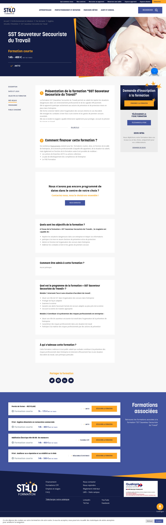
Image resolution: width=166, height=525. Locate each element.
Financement (51, 482)
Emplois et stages (53, 489)
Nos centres (81, 2)
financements (55, 146)
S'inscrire (157, 2)
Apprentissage (45, 10)
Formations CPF (52, 485)
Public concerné (14, 110)
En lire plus (75, 127)
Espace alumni (145, 2)
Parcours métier (90, 10)
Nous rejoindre (89, 485)
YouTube (105, 500)
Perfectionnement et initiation (67, 10)
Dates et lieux (13, 91)
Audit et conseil (107, 10)
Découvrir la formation (104, 408)
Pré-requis (12, 100)
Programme (12, 105)
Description (12, 87)
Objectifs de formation (17, 96)
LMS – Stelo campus (91, 492)
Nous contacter (75, 203)
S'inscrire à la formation (139, 103)
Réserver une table (114, 2)
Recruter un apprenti (96, 2)
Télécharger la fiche (139, 122)
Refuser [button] (150, 521)
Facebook (105, 503)
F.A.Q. (48, 492)
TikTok (86, 503)
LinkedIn (86, 500)
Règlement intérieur (91, 489)
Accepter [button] (159, 521)
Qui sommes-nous (66, 2)
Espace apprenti (131, 2)
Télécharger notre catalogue (57, 499)
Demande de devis (139, 147)
